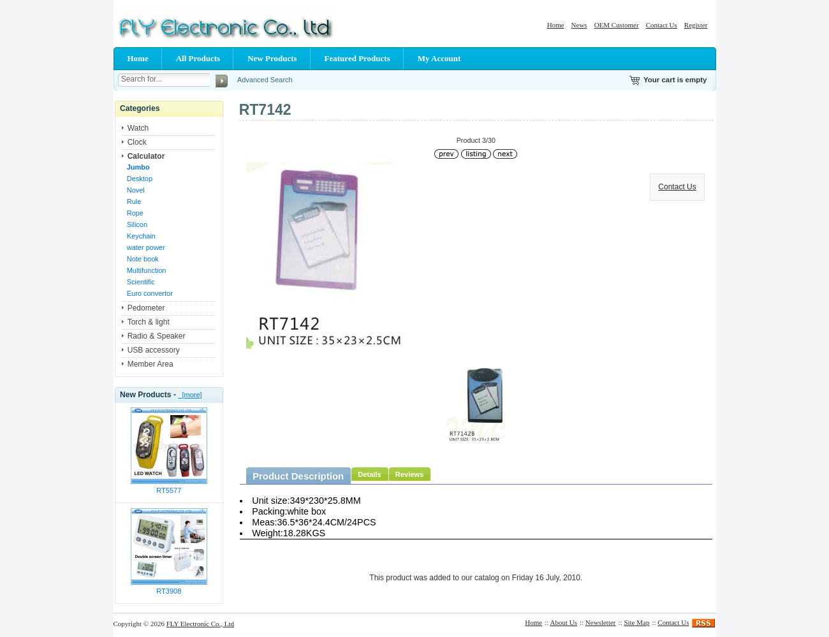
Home (555, 25)
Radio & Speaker (157, 336)
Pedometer (146, 308)
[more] (190, 395)
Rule (134, 201)
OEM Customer (616, 25)
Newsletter (600, 622)
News (579, 25)
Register (696, 25)
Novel (136, 190)
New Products (272, 58)
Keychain (141, 236)
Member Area (150, 364)
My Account (439, 58)
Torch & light (149, 322)
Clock (137, 142)
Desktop (139, 178)
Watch (138, 128)
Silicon (137, 224)
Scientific (141, 282)
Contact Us (661, 25)
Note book (143, 259)
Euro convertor (150, 293)
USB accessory (154, 350)
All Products (198, 58)
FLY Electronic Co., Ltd (200, 623)
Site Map (636, 622)
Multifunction (146, 270)
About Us (563, 622)
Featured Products (357, 58)
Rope (135, 213)
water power (146, 247)
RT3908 (168, 591)
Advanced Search (265, 80)
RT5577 (168, 490)
